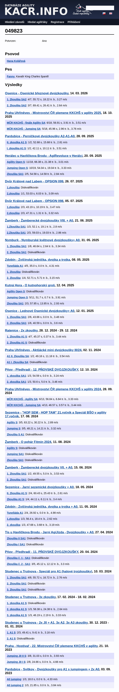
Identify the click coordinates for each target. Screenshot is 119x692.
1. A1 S (11, 632)
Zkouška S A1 (15, 434)
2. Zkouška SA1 (17, 252)
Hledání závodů (14, 22)
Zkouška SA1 (15, 173)
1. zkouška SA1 (16, 375)
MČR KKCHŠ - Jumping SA (24, 128)
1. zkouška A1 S (17, 603)
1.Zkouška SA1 (16, 226)
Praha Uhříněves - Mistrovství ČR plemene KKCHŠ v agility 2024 (53, 389)
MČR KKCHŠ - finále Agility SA (26, 122)
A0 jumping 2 (15, 685)
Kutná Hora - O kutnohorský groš (30, 285)
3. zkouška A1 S (17, 615)
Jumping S (13, 428)
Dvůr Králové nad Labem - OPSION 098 (34, 201)
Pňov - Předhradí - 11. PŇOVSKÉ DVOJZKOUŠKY (41, 552)
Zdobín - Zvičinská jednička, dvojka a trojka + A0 (41, 506)
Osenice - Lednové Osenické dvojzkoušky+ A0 (39, 311)
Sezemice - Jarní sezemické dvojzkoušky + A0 (39, 487)
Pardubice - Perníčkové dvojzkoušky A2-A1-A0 (40, 136)
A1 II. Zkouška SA (18, 356)
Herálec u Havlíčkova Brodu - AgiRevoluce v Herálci (44, 156)
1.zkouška (13, 187)
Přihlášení (74, 22)
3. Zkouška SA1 (17, 589)
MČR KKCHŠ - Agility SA (22, 399)
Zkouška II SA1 (16, 538)
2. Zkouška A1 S (17, 342)
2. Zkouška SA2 (17, 105)
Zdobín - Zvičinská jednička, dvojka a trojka (37, 259)
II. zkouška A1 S (17, 142)
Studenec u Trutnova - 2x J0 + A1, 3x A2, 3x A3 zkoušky (46, 622)
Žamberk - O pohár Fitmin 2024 (28, 442)
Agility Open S (16, 161)
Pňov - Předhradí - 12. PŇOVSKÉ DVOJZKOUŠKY (41, 369)
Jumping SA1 (15, 454)
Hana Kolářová (16, 60)
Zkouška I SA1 (16, 544)
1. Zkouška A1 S (17, 336)
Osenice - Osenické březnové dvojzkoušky (36, 93)
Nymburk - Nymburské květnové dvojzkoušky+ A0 (42, 240)
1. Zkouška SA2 (17, 99)
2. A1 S (11, 638)
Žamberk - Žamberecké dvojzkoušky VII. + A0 (38, 467)
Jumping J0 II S (16, 655)
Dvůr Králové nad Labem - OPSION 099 (34, 181)
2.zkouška (13, 193)
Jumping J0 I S (16, 661)
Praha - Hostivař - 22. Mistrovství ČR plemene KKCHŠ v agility (51, 646)
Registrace (57, 22)
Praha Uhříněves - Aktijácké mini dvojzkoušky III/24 (43, 350)
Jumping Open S (17, 167)
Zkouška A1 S (15, 499)
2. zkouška (13, 524)
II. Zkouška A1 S (17, 493)
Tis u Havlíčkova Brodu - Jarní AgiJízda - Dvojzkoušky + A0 (49, 532)
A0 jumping (14, 679)
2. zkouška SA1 (16, 381)
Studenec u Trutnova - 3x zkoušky (30, 597)
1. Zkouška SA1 (17, 246)
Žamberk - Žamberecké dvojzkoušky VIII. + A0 (39, 220)
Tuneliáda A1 (15, 265)
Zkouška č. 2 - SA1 (18, 563)
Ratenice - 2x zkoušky (21, 330)
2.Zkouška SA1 (16, 232)
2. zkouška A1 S (17, 609)
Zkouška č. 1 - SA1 (18, 557)
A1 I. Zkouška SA (17, 362)
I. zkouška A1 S (16, 148)
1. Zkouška (13, 271)
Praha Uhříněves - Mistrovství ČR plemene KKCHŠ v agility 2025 (53, 113)
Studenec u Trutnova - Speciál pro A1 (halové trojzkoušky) (48, 571)
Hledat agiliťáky (37, 22)
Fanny (11, 76)
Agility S (12, 422)
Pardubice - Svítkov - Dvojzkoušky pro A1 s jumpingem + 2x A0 (52, 669)
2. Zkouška (13, 277)
